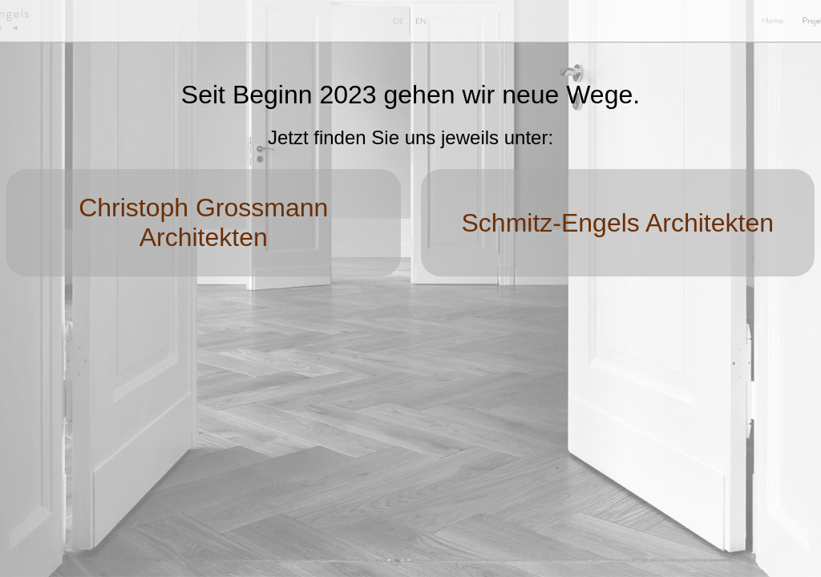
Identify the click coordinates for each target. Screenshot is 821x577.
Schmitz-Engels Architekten (618, 222)
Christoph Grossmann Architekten (203, 222)
